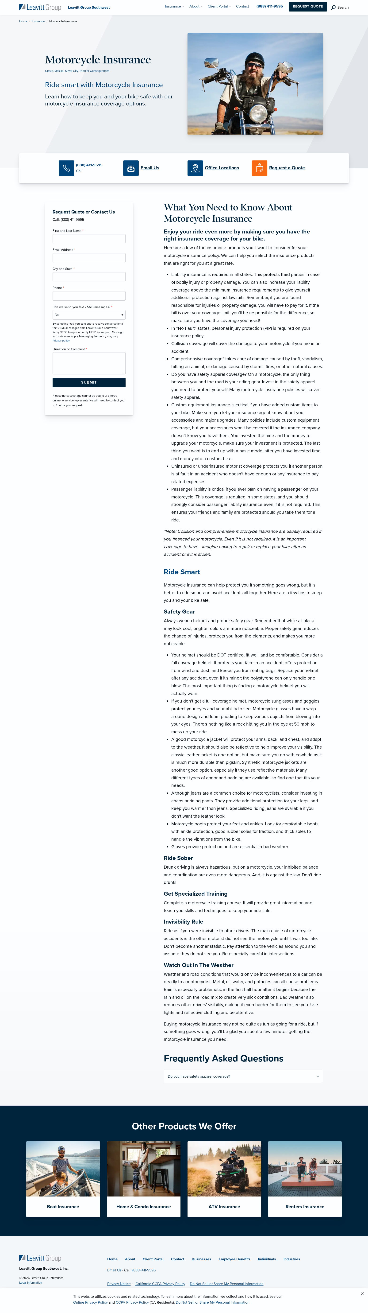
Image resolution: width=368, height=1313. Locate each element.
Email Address (64, 250)
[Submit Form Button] (89, 382)
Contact (177, 1259)
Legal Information (30, 1283)
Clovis (49, 71)
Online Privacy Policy (90, 1302)
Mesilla (59, 71)
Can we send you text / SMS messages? (82, 307)
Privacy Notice (119, 1284)
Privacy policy (61, 340)
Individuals (267, 1259)
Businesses (201, 1259)
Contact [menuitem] (242, 6)
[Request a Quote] (280, 168)
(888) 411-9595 (144, 1270)
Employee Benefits (234, 1259)
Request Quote (308, 6)
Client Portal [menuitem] (218, 6)
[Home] (40, 1258)
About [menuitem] (194, 6)
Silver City (71, 71)
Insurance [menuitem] (173, 6)
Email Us (114, 1270)
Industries (292, 1259)
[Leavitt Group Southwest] (40, 7)
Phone (58, 288)
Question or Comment (70, 349)
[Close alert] (362, 1294)
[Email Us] (150, 168)
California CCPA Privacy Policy (160, 1284)
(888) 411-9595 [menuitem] (270, 6)
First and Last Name (68, 231)
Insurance (38, 21)
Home (23, 21)
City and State (64, 269)
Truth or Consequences (94, 71)
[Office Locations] (216, 168)
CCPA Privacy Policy (132, 1302)
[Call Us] (87, 168)
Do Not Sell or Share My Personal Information (227, 1284)
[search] (340, 7)
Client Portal (153, 1259)
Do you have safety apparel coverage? (199, 1076)
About (130, 1259)
